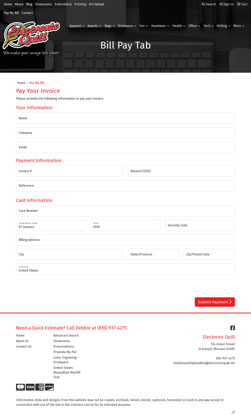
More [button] (237, 26)
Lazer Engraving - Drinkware (66, 360)
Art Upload (96, 4)
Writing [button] (222, 26)
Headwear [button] (158, 26)
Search (209, 4)
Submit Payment (215, 302)
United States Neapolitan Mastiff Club (66, 372)
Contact (27, 13)
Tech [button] (206, 26)
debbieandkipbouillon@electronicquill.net (204, 363)
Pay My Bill (11, 13)
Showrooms (43, 4)
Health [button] (177, 26)
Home (8, 4)
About (19, 4)
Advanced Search (66, 335)
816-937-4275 (225, 358)
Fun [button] (142, 26)
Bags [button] (108, 26)
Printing (80, 4)
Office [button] (192, 26)
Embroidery (63, 4)
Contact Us (24, 346)
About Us (22, 341)
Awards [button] (92, 26)
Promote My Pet (64, 352)
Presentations (63, 346)
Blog (29, 4)
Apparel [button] (75, 26)
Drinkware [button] (125, 26)
